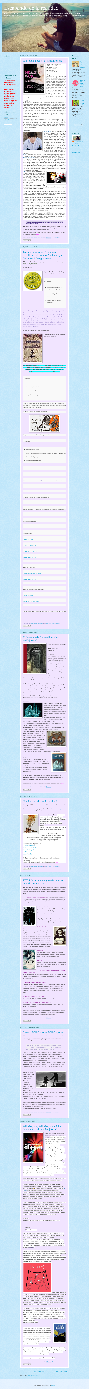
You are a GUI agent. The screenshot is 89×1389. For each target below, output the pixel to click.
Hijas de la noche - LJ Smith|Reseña (42, 60)
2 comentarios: (56, 1018)
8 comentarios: (56, 1362)
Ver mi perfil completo (78, 146)
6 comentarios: (56, 237)
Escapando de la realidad (78, 142)
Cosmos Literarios (29, 557)
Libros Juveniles (27, 854)
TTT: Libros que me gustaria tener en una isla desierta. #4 (43, 882)
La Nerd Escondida (29, 546)
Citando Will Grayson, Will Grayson (43, 1032)
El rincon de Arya (28, 595)
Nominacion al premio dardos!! (40, 801)
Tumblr (6, 117)
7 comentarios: (56, 623)
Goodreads (6, 119)
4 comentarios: (56, 787)
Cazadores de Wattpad (56, 809)
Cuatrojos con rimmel (28, 539)
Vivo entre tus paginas (29, 850)
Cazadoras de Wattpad (31, 601)
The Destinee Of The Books (31, 848)
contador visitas (76, 152)
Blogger (53, 1385)
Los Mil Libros (27, 852)
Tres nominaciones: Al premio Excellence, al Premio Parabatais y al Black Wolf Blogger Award (43, 255)
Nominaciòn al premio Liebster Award (82, 83)
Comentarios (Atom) (32, 1375)
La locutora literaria (31, 551)
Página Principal (38, 1371)
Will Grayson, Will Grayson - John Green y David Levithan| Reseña (42, 1128)
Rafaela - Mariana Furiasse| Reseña (82, 103)
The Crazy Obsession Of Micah (32, 573)
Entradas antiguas (62, 1371)
